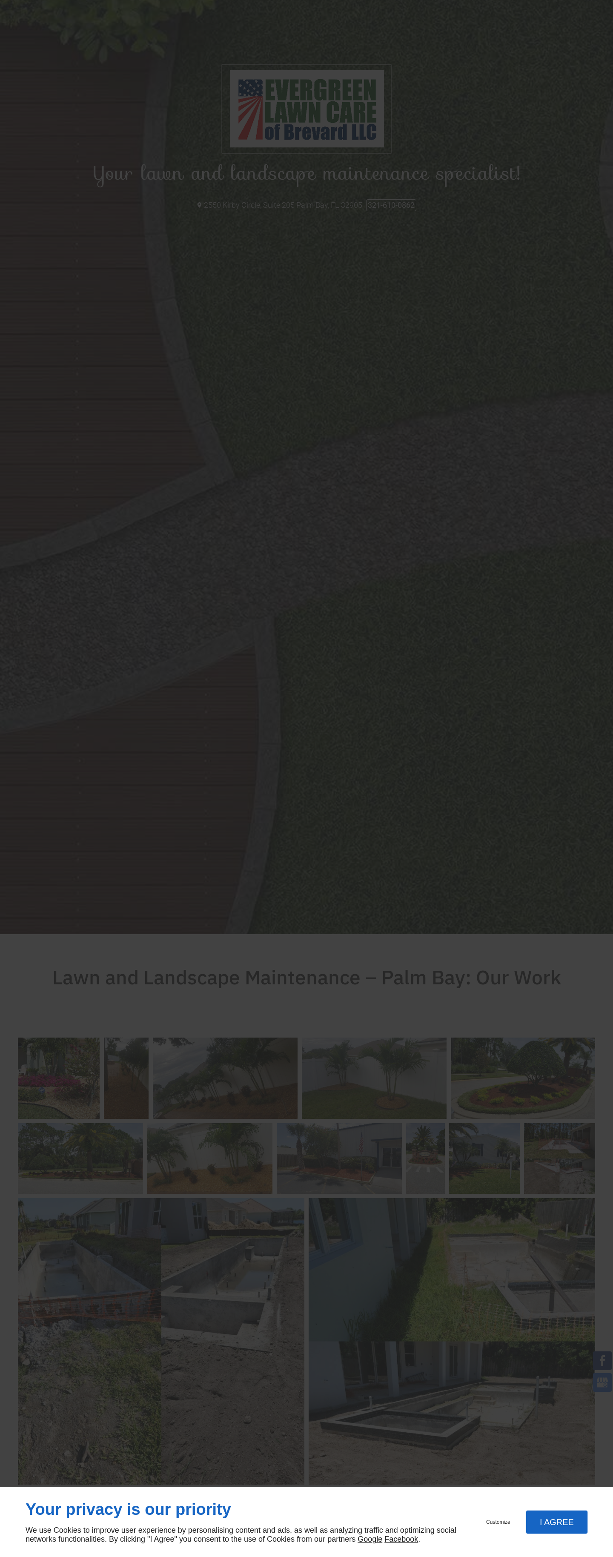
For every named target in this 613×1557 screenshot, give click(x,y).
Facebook (401, 1539)
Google (370, 1539)
